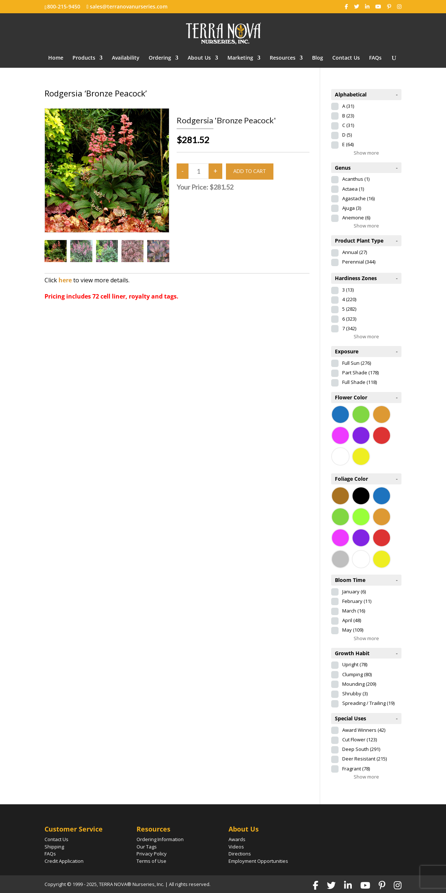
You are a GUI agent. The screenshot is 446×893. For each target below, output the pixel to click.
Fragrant (356, 768)
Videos (236, 846)
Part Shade (360, 372)
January (354, 591)
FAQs (375, 58)
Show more (366, 152)
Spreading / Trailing (368, 703)
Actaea (353, 189)
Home (55, 58)
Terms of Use (151, 861)
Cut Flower (359, 739)
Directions (240, 853)
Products (83, 58)
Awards (237, 839)
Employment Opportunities (258, 861)
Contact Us (346, 58)
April (351, 620)
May (352, 629)
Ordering (160, 58)
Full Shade (359, 382)
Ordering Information (160, 839)
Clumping (357, 674)
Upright (354, 664)
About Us (199, 58)
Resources (282, 58)
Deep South (361, 749)
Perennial (358, 261)
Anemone (356, 217)
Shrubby (355, 693)
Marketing (240, 58)
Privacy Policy (152, 853)
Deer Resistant (364, 758)
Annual (354, 252)
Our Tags (147, 846)
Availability (125, 58)
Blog (317, 58)
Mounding (359, 684)
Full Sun (356, 363)
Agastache (358, 198)
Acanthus (355, 179)
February (356, 601)
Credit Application (64, 861)
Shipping (54, 846)
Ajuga (351, 208)
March (353, 610)
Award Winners (363, 730)
